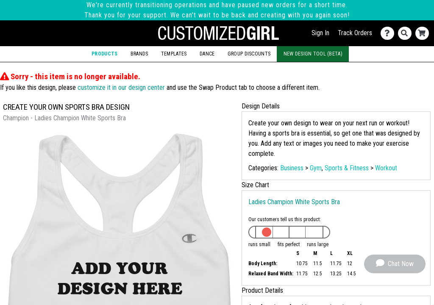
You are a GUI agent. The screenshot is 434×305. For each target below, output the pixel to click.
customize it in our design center (121, 87)
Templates (174, 54)
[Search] (406, 33)
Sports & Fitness (347, 168)
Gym (316, 168)
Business (291, 168)
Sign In (320, 33)
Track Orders (355, 33)
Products (104, 54)
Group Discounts (249, 54)
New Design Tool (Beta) (313, 54)
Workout (386, 168)
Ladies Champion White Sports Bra (294, 202)
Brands (139, 54)
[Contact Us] (389, 33)
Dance (207, 54)
